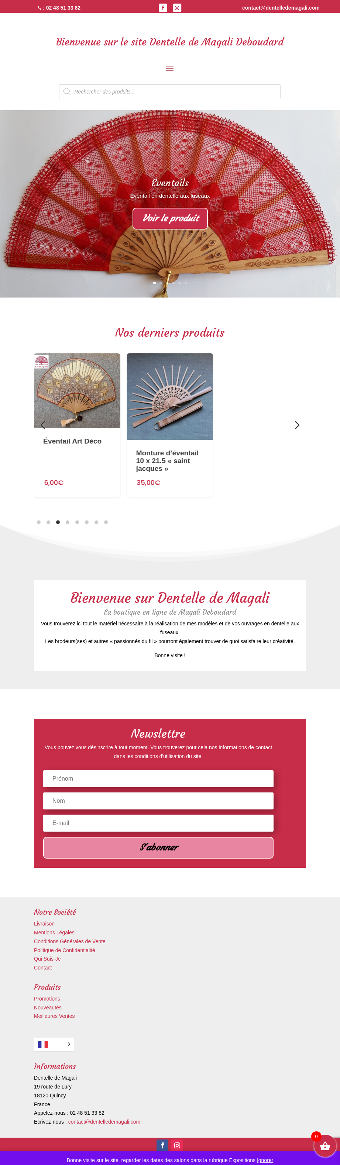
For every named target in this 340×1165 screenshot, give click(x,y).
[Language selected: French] (54, 1044)
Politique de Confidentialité (64, 950)
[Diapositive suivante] (297, 425)
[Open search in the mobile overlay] (170, 91)
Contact (43, 968)
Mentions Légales (54, 932)
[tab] (39, 522)
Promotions (47, 999)
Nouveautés (48, 1008)
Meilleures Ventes (54, 1016)
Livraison (44, 924)
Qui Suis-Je (47, 959)
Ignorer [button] (265, 1160)
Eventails (170, 183)
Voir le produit (170, 218)
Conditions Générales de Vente (70, 941)
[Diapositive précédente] (43, 425)
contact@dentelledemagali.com (104, 1122)
